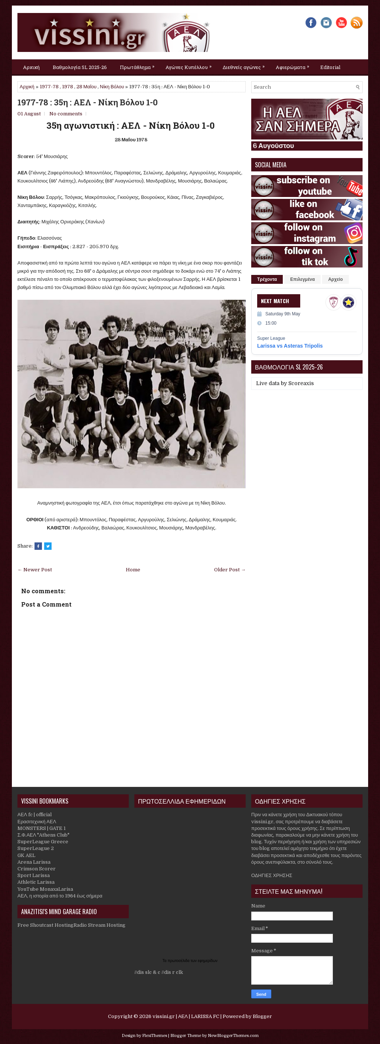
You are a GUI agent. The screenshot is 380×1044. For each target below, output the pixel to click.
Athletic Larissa (36, 882)
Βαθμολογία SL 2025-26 (80, 67)
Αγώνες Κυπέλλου (190, 64)
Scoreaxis (301, 383)
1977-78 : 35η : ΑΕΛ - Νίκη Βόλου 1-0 (87, 102)
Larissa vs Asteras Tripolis (290, 346)
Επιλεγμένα (302, 279)
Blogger (262, 1016)
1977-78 (49, 86)
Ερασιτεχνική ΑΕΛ (36, 821)
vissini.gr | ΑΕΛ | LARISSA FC (186, 1016)
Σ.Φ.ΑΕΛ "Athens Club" (43, 835)
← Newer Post (34, 569)
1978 (67, 86)
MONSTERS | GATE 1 (41, 828)
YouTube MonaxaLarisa (45, 889)
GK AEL (26, 855)
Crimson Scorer (36, 868)
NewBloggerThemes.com (233, 1035)
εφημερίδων (207, 961)
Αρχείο (335, 279)
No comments (65, 113)
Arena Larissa (33, 862)
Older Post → (230, 569)
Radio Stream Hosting (99, 925)
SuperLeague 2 (35, 848)
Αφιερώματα (294, 64)
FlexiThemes (154, 1035)
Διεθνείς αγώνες (245, 64)
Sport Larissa (33, 875)
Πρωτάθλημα (139, 64)
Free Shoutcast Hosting (45, 925)
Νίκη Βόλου (112, 86)
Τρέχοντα (267, 279)
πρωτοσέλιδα (179, 961)
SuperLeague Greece (42, 841)
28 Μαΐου (86, 86)
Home (133, 569)
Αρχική (31, 67)
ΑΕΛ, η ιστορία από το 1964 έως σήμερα (59, 896)
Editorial (330, 67)
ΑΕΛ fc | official (34, 814)
